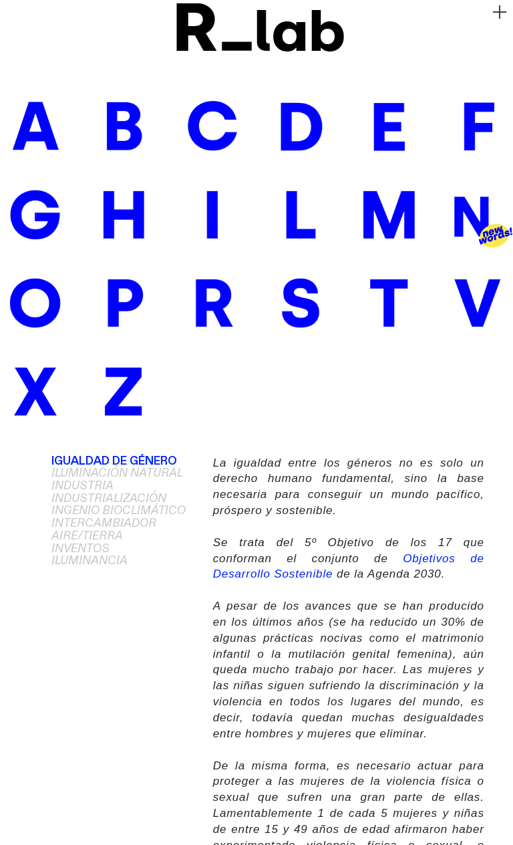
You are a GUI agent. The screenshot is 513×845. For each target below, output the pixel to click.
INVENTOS (80, 548)
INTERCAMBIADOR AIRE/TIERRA (103, 530)
